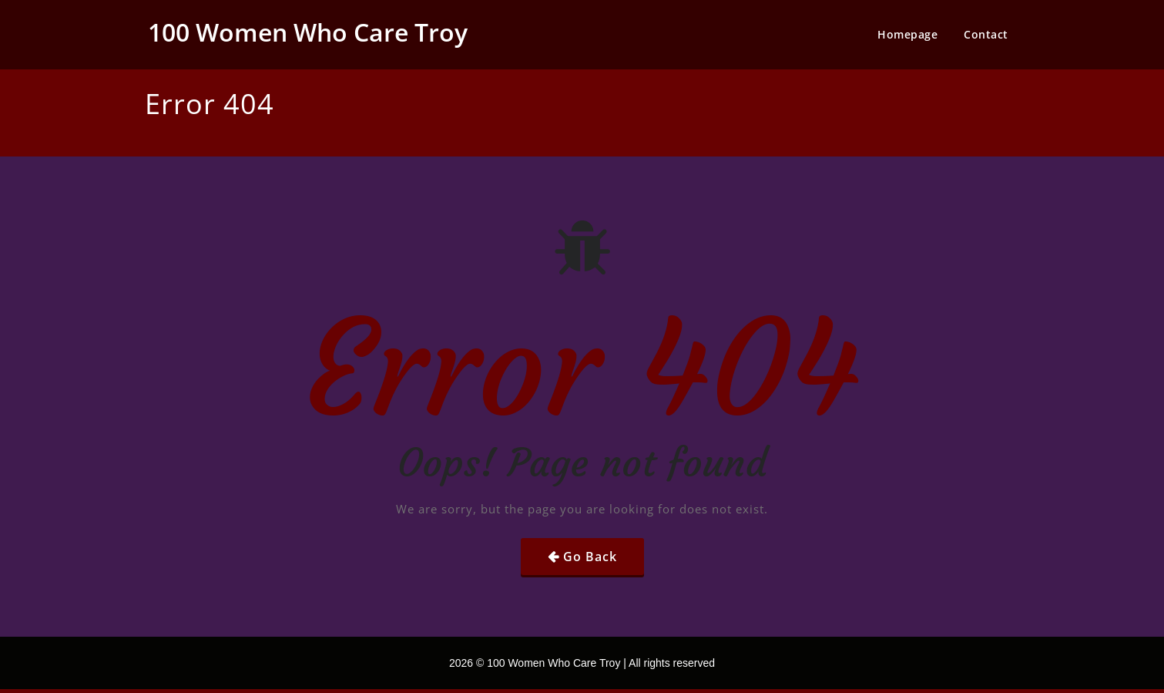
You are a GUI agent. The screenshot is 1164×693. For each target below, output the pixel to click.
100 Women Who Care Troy (308, 32)
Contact (986, 34)
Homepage (907, 34)
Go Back (590, 556)
